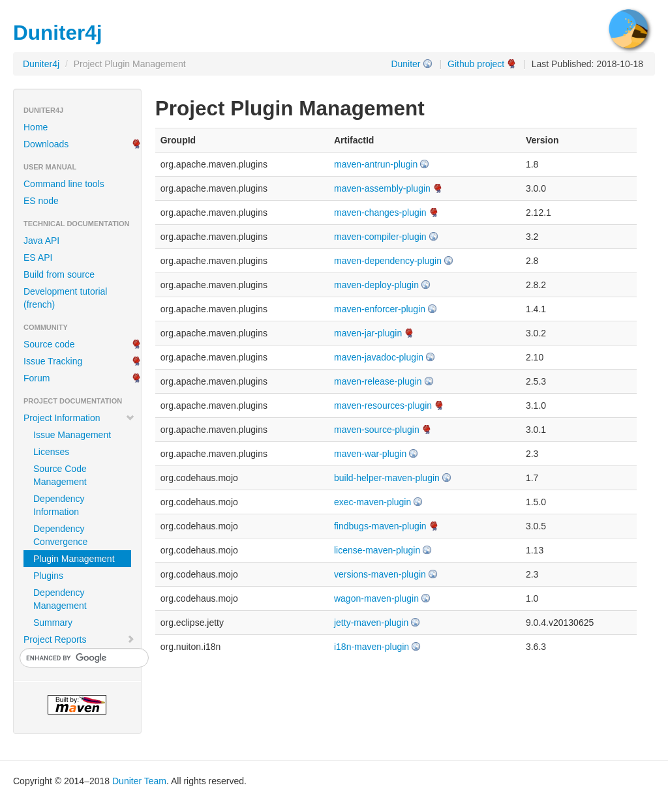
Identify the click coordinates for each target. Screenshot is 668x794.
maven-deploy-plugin (376, 285)
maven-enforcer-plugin (379, 309)
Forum (36, 378)
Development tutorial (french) (65, 298)
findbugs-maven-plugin (380, 526)
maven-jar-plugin (368, 333)
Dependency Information (59, 505)
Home (35, 127)
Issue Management (72, 435)
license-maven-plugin (377, 550)
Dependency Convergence (60, 535)
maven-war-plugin (370, 453)
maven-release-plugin (378, 381)
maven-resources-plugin (383, 405)
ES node (41, 201)
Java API (41, 240)
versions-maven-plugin (380, 574)
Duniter (405, 64)
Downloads (45, 144)
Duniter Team (139, 781)
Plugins (48, 575)
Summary (52, 622)
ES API (37, 257)
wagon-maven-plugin (376, 598)
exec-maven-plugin (372, 502)
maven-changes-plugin (380, 212)
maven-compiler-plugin (380, 236)
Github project (476, 64)
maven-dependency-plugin (388, 261)
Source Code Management (60, 475)
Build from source (59, 274)
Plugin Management (74, 558)
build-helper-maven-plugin (387, 478)
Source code (49, 344)
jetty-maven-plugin (371, 622)
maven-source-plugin (376, 429)
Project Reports (79, 639)
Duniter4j (41, 64)
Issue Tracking (52, 361)
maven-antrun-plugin (376, 164)
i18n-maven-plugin (371, 646)
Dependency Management (60, 599)
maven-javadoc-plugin (378, 357)
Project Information (79, 418)
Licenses (51, 452)
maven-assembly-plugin (382, 188)
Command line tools (63, 184)
